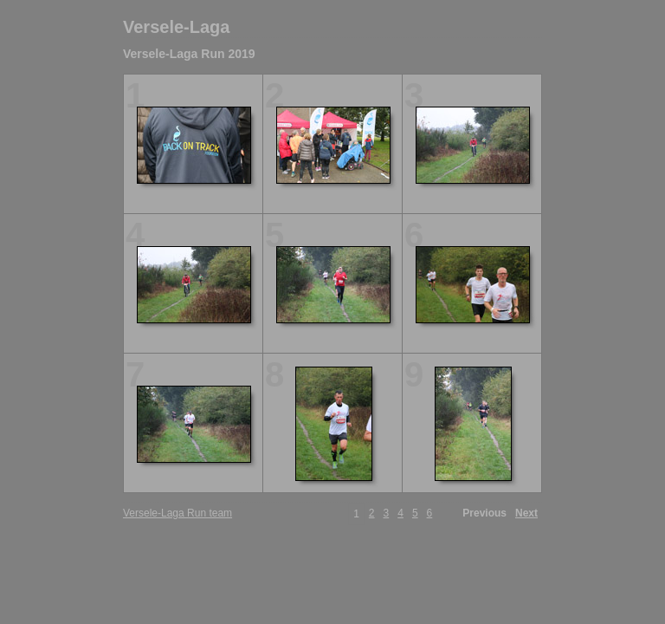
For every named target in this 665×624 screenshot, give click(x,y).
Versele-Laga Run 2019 (189, 54)
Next (526, 513)
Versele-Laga (176, 26)
